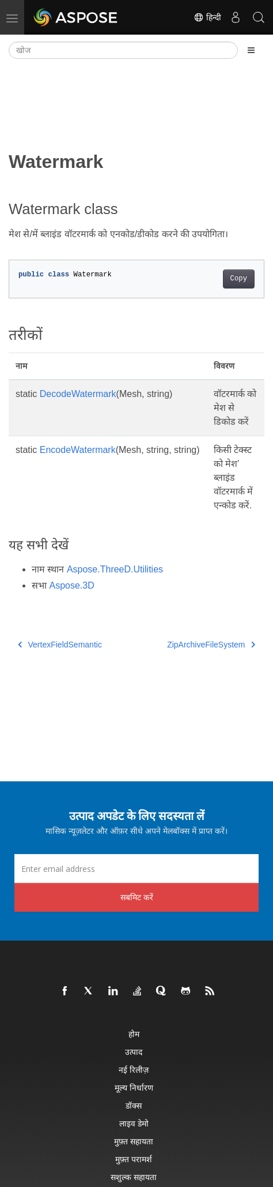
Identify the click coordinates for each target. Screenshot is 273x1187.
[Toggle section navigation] (251, 50)
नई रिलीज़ (134, 1069)
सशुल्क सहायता (134, 1176)
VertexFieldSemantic (60, 644)
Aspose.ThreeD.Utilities (115, 569)
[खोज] (123, 50)
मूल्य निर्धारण (134, 1087)
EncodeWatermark (78, 450)
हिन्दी (207, 17)
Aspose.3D (71, 585)
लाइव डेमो (134, 1123)
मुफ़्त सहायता (133, 1141)
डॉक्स (134, 1105)
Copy (238, 279)
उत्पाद (133, 1051)
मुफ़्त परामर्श (133, 1159)
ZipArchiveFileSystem (211, 644)
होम (133, 1033)
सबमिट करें (136, 897)
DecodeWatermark (78, 394)
